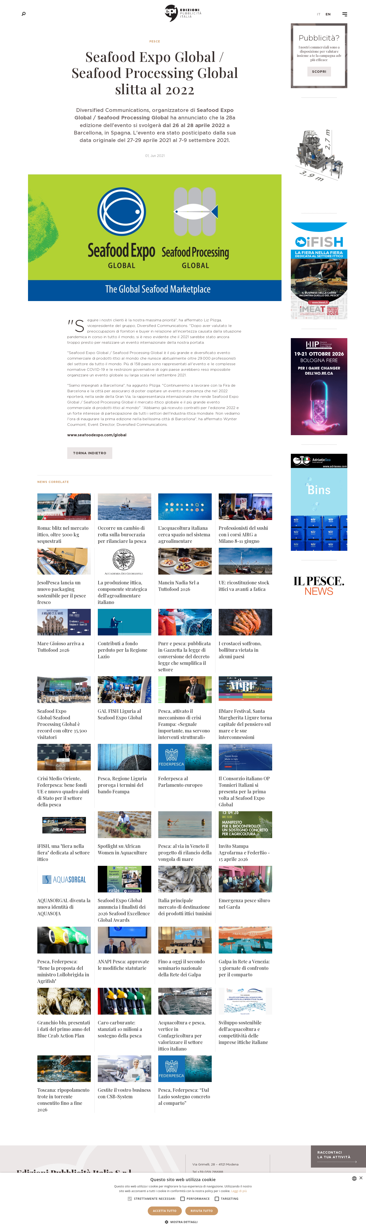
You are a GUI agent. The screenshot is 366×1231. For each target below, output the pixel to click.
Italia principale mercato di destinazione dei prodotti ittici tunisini (185, 906)
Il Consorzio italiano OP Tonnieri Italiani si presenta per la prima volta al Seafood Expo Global (244, 791)
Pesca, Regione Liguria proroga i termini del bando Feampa (122, 784)
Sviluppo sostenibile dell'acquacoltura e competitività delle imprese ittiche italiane (243, 1032)
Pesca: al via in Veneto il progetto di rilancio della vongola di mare (185, 852)
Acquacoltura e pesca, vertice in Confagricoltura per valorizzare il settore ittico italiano (181, 1035)
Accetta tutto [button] (164, 1211)
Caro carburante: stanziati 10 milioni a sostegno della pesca (120, 1029)
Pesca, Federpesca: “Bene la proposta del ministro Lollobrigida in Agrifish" (63, 971)
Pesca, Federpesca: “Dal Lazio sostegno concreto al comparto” (184, 1096)
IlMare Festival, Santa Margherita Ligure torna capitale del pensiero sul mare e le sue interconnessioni (245, 724)
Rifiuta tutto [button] (202, 1211)
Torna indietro (89, 453)
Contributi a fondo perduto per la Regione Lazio (122, 649)
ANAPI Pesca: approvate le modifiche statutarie (123, 964)
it (319, 14)
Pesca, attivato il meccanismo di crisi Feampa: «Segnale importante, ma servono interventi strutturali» (184, 724)
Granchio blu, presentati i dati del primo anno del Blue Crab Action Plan (63, 1029)
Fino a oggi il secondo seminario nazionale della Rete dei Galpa (181, 968)
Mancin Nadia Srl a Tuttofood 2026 (178, 585)
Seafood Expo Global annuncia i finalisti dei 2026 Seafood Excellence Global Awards (124, 910)
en (328, 14)
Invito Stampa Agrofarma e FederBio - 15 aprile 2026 (244, 852)
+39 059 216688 (210, 1171)
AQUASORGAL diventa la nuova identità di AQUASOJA (64, 906)
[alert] (183, 1202)
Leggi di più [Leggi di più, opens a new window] (239, 1191)
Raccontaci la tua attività (336, 1157)
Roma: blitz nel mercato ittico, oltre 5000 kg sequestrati (62, 534)
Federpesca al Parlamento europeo (180, 781)
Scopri (319, 71)
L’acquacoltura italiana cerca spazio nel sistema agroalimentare (184, 534)
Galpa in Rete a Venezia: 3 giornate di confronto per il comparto (244, 968)
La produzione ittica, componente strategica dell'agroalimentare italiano (122, 592)
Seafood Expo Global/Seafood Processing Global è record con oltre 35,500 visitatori (62, 724)
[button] (183, 1222)
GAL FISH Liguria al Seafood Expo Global (120, 714)
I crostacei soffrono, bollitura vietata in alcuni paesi (240, 649)
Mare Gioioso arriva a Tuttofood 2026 (60, 646)
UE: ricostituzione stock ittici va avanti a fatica (244, 585)
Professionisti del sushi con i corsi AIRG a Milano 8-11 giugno (243, 534)
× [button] (360, 1178)
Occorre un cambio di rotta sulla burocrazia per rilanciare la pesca (122, 534)
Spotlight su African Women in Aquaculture (122, 849)
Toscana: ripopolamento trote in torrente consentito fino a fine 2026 (63, 1100)
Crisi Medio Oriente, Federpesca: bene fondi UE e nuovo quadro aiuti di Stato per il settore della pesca (63, 791)
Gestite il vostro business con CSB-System (124, 1093)
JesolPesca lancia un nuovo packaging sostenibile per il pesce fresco (61, 592)
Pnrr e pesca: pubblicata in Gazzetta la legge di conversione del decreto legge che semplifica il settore (184, 656)
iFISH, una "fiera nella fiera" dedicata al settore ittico (63, 852)
